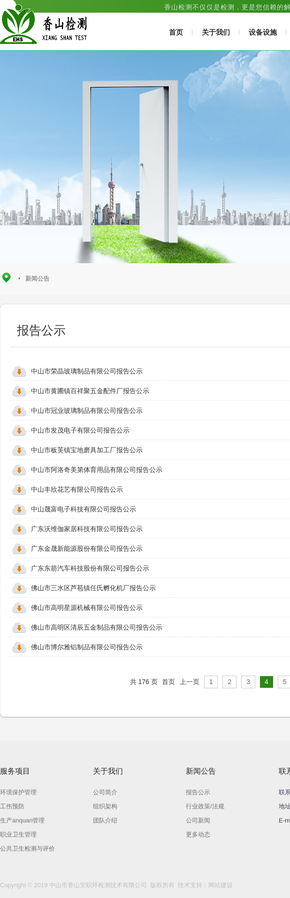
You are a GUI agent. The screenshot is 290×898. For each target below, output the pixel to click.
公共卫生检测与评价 (27, 848)
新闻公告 (37, 278)
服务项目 (15, 771)
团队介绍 (105, 820)
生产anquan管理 (22, 820)
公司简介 (105, 792)
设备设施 (263, 32)
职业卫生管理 (18, 834)
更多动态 (198, 834)
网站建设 (220, 885)
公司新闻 (198, 820)
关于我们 (216, 32)
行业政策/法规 (205, 806)
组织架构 (105, 806)
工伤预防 (12, 806)
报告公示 (198, 792)
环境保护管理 (18, 792)
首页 (176, 32)
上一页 (189, 681)
